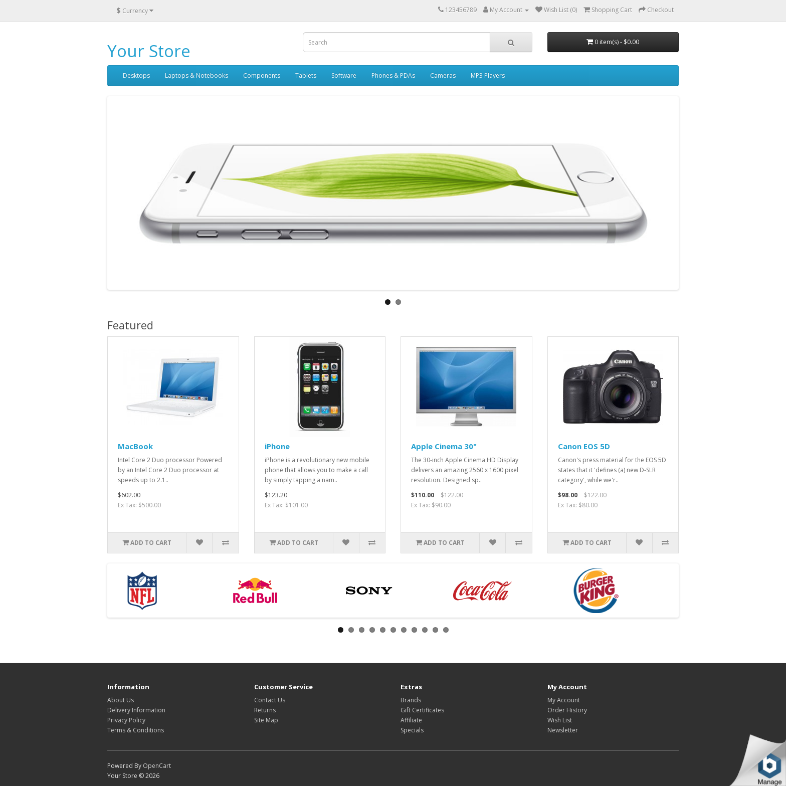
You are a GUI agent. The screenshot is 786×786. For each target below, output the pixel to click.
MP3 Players (488, 75)
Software (343, 75)
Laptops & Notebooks (196, 75)
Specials (412, 730)
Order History (567, 710)
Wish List (559, 720)
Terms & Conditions (135, 730)
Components (261, 75)
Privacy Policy (126, 720)
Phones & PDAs (393, 75)
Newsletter (562, 730)
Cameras (443, 75)
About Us (120, 700)
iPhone (277, 446)
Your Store (148, 51)
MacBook (135, 446)
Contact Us (269, 700)
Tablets (305, 75)
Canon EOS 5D (584, 446)
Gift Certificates (422, 710)
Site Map (266, 720)
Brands (411, 700)
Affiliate (411, 720)
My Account (563, 700)
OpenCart (157, 765)
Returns (265, 710)
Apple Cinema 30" (444, 446)
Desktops (136, 75)
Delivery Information (136, 710)
